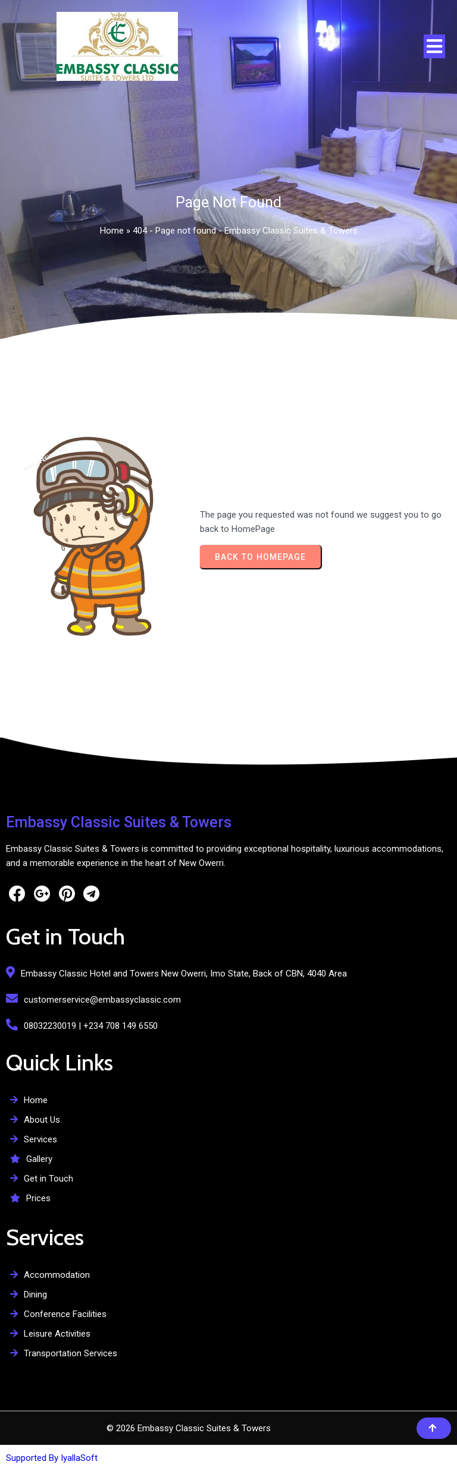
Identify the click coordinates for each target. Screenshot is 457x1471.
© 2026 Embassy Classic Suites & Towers (189, 1428)
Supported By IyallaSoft (52, 1458)
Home (112, 230)
